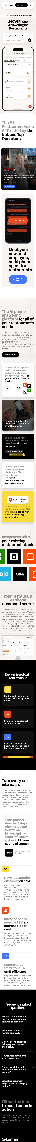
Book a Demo (21, 6)
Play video (29, 186)
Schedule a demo (10, 356)
